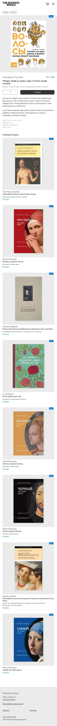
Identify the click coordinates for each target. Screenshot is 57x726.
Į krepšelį (37, 92)
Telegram (6, 710)
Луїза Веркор (8, 77)
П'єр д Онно (18, 77)
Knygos (5, 12)
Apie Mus (33, 710)
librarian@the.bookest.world (13, 704)
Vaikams (13, 12)
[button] (47, 4)
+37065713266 (9, 700)
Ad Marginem (13, 125)
